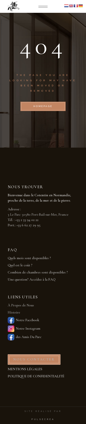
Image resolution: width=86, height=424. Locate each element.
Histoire (14, 312)
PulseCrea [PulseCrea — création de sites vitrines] (42, 419)
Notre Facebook (23, 320)
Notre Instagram (24, 328)
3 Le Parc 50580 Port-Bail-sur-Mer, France (38, 214)
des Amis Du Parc (25, 337)
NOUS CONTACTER (34, 359)
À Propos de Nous (21, 305)
